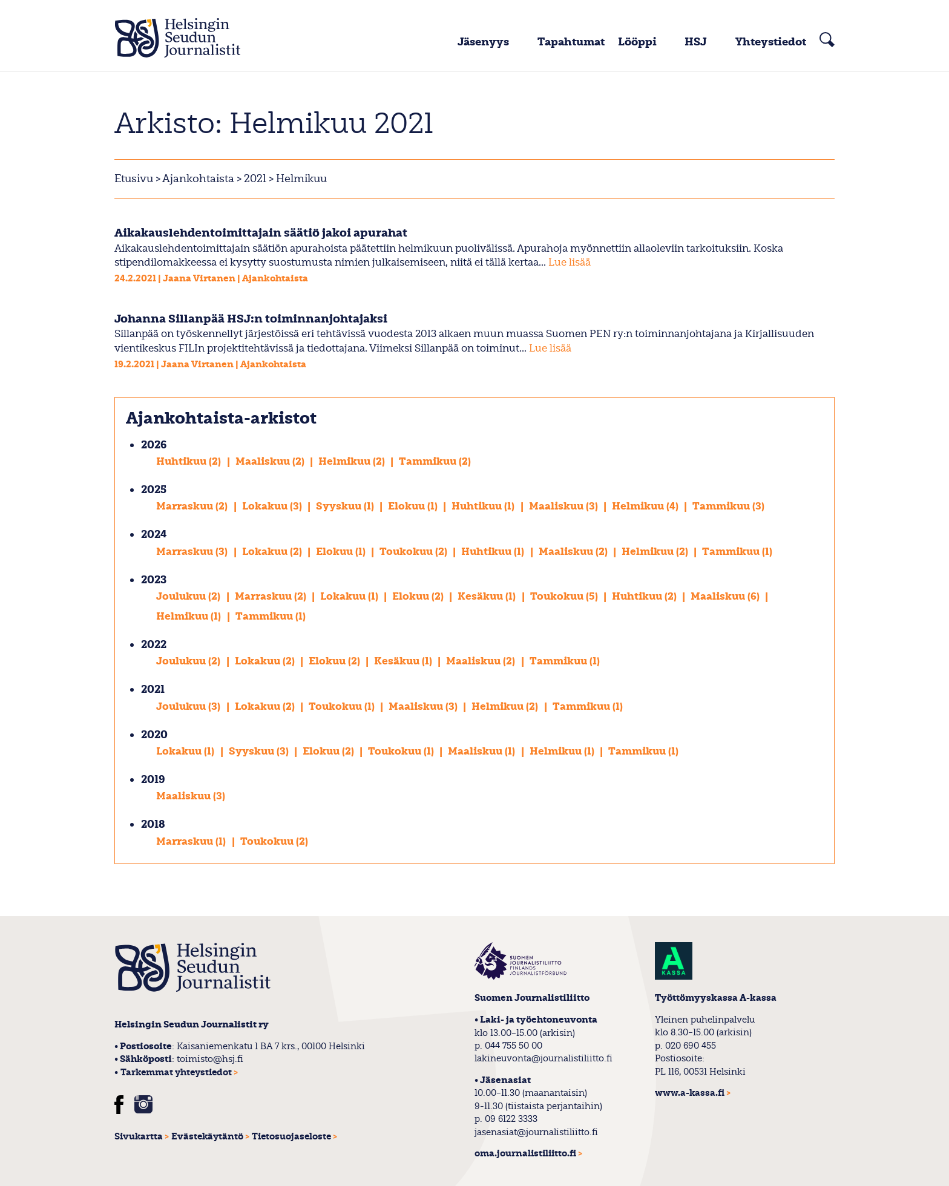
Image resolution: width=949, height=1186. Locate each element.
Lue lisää (569, 262)
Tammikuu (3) (728, 506)
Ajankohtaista (198, 178)
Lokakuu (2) (273, 551)
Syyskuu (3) (260, 751)
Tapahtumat (571, 42)
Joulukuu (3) (189, 706)
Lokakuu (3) (273, 506)
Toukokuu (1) (343, 706)
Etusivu (133, 178)
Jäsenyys (483, 42)
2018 (153, 824)
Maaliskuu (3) (564, 506)
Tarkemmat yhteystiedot (176, 1072)
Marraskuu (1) (192, 841)
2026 (153, 445)
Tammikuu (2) (435, 461)
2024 (154, 535)
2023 (153, 580)
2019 (153, 780)
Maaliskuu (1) (482, 751)
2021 (253, 178)
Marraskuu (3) (193, 551)
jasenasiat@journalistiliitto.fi (536, 1132)
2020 (154, 735)
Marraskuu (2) (193, 506)
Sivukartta (138, 1136)
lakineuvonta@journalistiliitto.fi (543, 1058)
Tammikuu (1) (737, 551)
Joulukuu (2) (189, 596)
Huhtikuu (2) (189, 461)
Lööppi (637, 42)
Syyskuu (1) (346, 506)
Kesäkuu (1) (488, 596)
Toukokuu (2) (414, 551)
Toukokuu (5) (565, 596)
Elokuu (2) (419, 596)
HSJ (696, 42)
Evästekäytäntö (207, 1136)
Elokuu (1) (414, 506)
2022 (153, 645)
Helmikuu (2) (352, 461)
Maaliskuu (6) (726, 596)
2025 (153, 490)
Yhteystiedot (770, 42)
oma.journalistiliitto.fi (525, 1153)
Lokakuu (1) (350, 596)
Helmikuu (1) (189, 616)
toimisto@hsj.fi (210, 1058)
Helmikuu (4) (646, 506)
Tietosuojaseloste (291, 1136)
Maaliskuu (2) (271, 461)
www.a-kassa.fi (689, 1093)
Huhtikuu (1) (484, 506)
